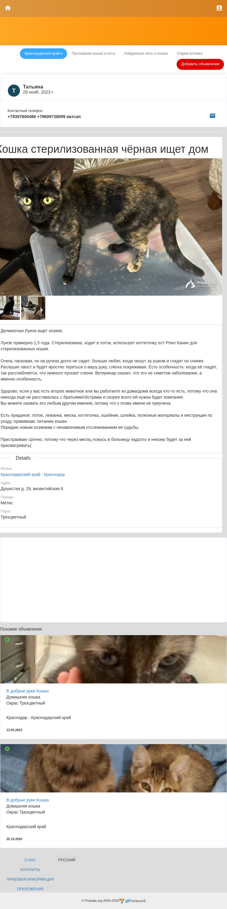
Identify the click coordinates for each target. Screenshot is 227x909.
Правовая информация (30, 879)
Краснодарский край (20, 474)
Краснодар (54, 474)
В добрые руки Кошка (27, 691)
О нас (30, 860)
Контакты (30, 870)
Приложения (30, 889)
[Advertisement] (113, 580)
